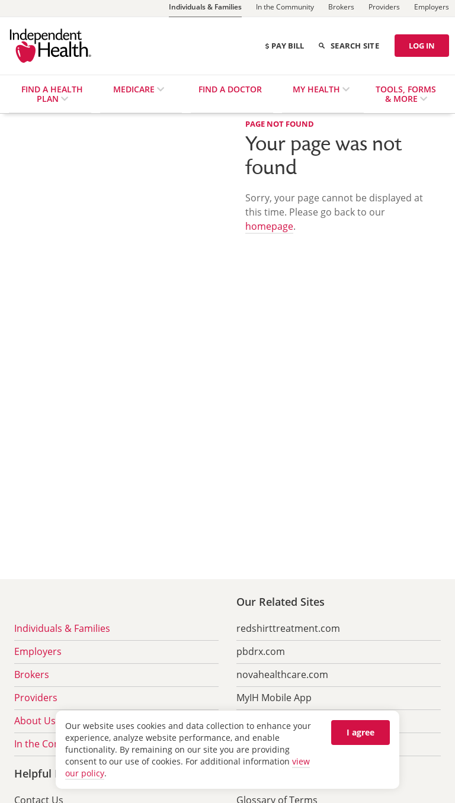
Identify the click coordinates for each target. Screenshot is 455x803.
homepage (269, 226)
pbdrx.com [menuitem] (260, 651)
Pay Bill (284, 45)
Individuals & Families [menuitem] (62, 628)
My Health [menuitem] (317, 89)
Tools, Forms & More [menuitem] (406, 93)
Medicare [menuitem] (135, 89)
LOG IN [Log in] (422, 45)
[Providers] (384, 8)
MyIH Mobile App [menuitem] (274, 697)
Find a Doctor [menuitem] (230, 89)
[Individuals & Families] (205, 8)
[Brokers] (341, 8)
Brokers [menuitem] (31, 674)
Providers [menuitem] (35, 697)
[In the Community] (285, 8)
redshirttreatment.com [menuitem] (288, 628)
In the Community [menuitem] (54, 743)
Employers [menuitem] (38, 651)
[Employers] (431, 8)
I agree (360, 732)
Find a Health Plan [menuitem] (52, 93)
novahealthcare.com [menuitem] (282, 674)
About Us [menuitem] (35, 720)
